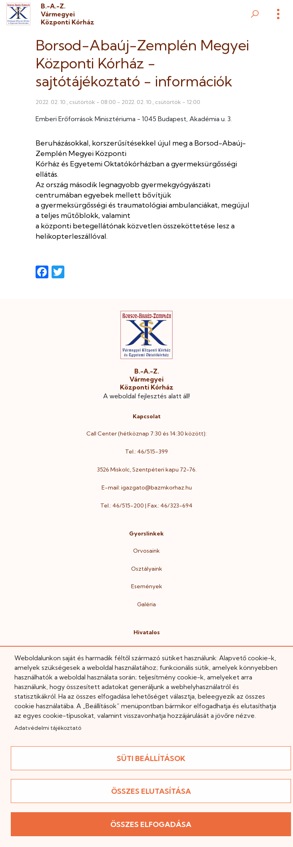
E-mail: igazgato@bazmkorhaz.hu (147, 487)
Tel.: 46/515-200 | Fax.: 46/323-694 (146, 505)
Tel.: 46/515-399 (146, 451)
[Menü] (278, 14)
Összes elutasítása (151, 791)
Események (146, 586)
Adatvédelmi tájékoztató (47, 728)
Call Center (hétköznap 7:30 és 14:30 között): (146, 433)
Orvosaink (146, 550)
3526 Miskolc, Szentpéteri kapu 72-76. (147, 469)
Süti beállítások (151, 758)
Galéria (146, 604)
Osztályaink (146, 568)
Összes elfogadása (150, 824)
